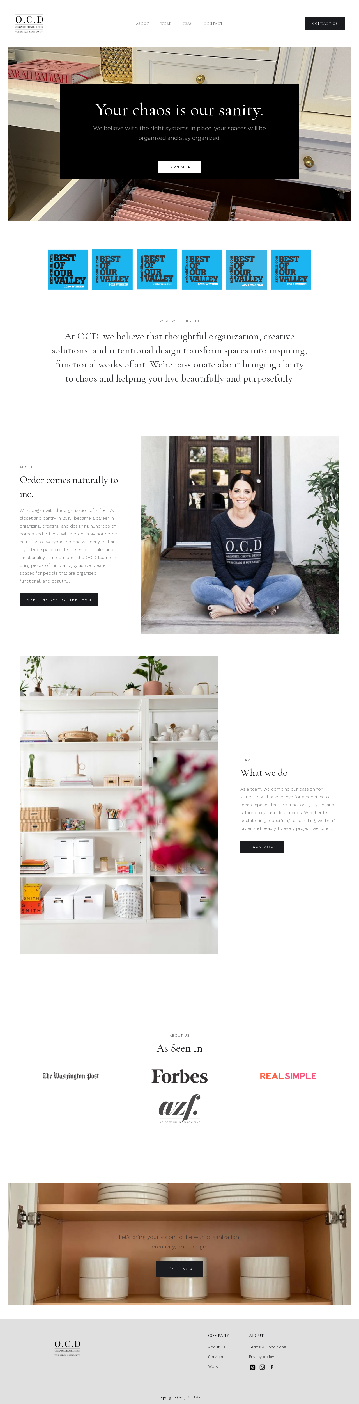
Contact (213, 24)
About (142, 24)
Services (216, 1356)
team (188, 24)
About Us (216, 1347)
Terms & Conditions (267, 1347)
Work (165, 24)
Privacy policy (261, 1356)
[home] (29, 23)
